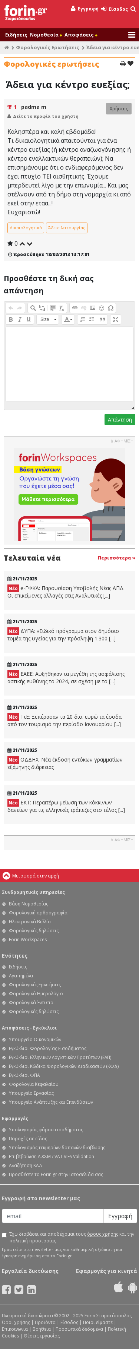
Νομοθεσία (46, 34)
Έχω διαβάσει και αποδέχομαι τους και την (71, 1237)
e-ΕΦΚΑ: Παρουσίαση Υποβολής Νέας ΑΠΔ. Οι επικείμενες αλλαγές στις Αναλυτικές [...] (66, 591)
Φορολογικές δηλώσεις (34, 930)
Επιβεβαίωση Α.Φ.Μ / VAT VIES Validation (51, 1156)
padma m (33, 106)
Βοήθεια (42, 1329)
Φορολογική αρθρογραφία (38, 913)
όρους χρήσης (102, 1234)
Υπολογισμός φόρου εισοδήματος (46, 1129)
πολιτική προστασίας (32, 1241)
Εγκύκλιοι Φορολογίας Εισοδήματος (47, 1048)
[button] (10, 308)
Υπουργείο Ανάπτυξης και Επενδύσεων (51, 1102)
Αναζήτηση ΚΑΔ (25, 1165)
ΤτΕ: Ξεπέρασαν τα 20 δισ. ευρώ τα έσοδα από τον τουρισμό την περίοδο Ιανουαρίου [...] (64, 720)
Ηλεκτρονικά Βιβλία (30, 921)
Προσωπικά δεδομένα (79, 1329)
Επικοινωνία (15, 1329)
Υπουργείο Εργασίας (31, 1093)
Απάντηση (120, 419)
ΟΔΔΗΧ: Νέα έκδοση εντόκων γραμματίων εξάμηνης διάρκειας (65, 763)
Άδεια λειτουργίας (66, 227)
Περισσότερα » (116, 558)
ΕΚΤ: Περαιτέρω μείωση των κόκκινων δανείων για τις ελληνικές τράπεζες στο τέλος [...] (66, 806)
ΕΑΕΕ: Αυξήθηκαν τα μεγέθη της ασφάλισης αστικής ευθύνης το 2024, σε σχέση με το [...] (66, 677)
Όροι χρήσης (16, 1322)
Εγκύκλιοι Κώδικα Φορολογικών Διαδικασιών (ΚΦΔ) (64, 1066)
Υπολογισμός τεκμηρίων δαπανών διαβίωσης (57, 1147)
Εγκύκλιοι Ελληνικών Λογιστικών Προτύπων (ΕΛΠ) (60, 1057)
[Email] (53, 1216)
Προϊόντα (45, 1322)
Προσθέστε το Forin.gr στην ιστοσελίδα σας (56, 1174)
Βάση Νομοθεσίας (28, 904)
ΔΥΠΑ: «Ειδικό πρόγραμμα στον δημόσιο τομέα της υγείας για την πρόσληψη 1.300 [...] (63, 634)
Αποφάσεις (80, 34)
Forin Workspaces (28, 939)
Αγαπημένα (21, 976)
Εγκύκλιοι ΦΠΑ (24, 1075)
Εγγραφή (85, 9)
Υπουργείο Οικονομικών (35, 1039)
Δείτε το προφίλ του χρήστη (46, 116)
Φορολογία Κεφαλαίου (34, 1084)
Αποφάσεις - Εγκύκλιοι (29, 1028)
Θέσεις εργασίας (42, 1336)
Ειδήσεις (16, 34)
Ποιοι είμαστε (98, 1322)
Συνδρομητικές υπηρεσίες (33, 892)
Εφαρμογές (15, 1118)
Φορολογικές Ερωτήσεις (47, 47)
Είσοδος (114, 9)
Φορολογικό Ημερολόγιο (36, 993)
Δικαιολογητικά (26, 227)
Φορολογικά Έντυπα (31, 1002)
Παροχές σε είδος (28, 1138)
